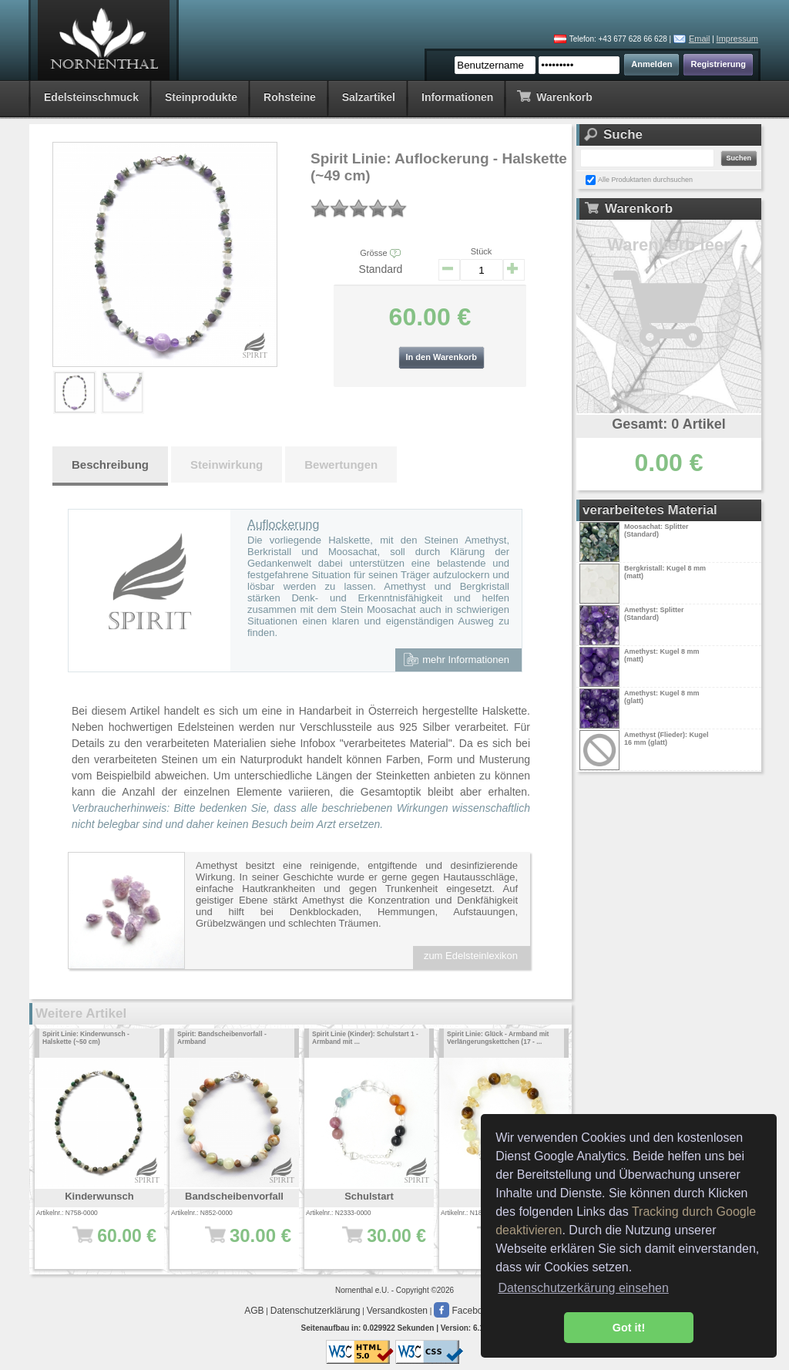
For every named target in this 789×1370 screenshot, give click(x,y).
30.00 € (374, 1244)
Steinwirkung (226, 464)
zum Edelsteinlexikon (471, 955)
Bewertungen (341, 464)
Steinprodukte (201, 97)
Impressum (737, 38)
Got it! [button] (629, 1327)
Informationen (457, 97)
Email (699, 38)
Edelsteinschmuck (91, 97)
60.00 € (104, 1244)
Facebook (463, 1310)
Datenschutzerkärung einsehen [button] (583, 1287)
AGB (254, 1310)
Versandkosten (397, 1310)
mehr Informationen (456, 659)
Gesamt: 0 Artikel (668, 424)
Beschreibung (110, 464)
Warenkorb (554, 96)
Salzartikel (368, 97)
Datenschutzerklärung (315, 1310)
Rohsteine (290, 97)
